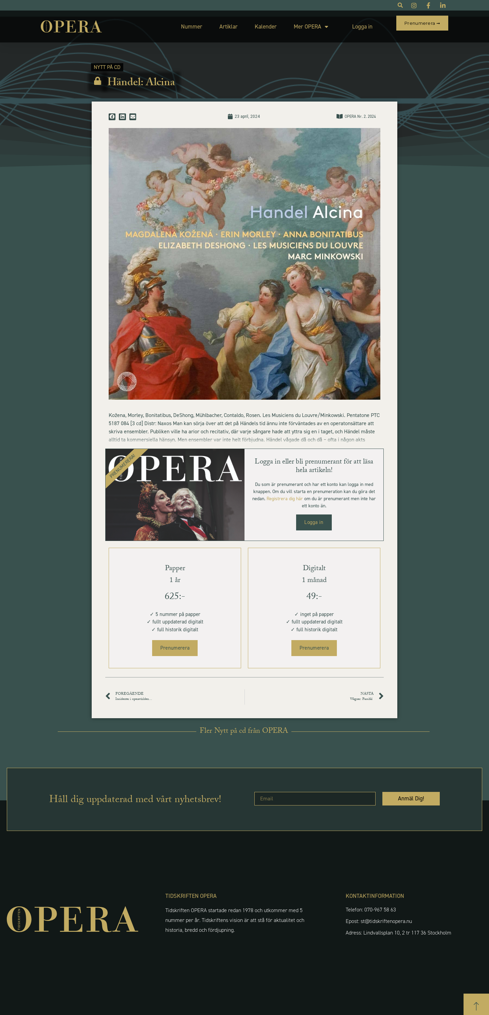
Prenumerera (174, 641)
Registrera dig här (285, 492)
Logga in (346, 23)
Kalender (250, 23)
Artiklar (212, 23)
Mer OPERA (295, 23)
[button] (112, 110)
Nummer (175, 23)
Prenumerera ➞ (422, 23)
